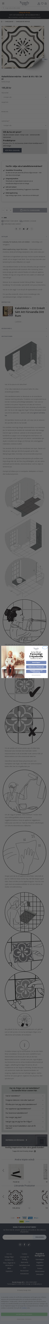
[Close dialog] (44, 647)
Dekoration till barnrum (36, 667)
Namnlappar (36, 662)
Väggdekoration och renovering (36, 671)
